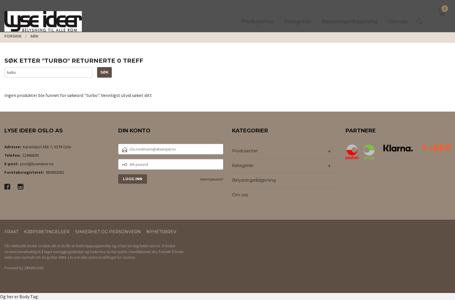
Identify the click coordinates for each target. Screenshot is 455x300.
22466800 (30, 155)
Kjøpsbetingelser (47, 231)
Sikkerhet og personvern (108, 231)
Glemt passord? (211, 179)
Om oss (240, 194)
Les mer (74, 257)
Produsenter (245, 151)
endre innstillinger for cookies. (112, 257)
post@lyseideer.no (37, 163)
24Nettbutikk (34, 267)
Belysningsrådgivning (254, 180)
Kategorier (243, 165)
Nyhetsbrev (161, 231)
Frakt (11, 231)
